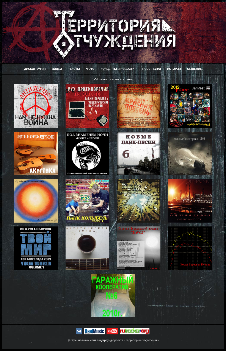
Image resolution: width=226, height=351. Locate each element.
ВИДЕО (57, 68)
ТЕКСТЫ (74, 68)
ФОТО (90, 68)
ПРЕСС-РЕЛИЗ (151, 68)
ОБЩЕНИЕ (194, 68)
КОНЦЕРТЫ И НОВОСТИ (117, 68)
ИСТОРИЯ (174, 68)
